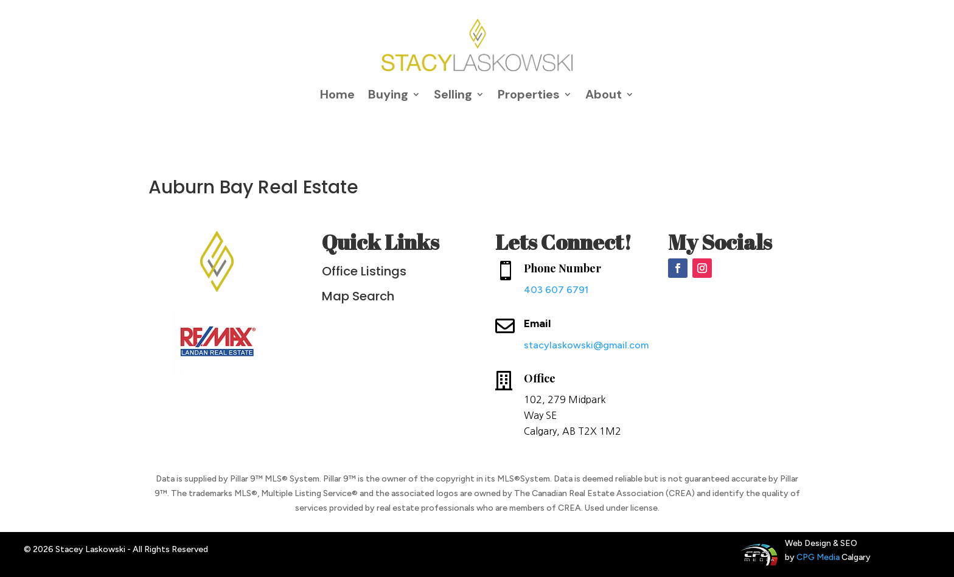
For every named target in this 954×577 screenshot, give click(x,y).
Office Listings (364, 271)
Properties (529, 94)
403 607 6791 (556, 289)
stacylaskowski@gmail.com (586, 345)
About (603, 94)
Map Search (358, 296)
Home (337, 94)
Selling (453, 94)
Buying (388, 94)
